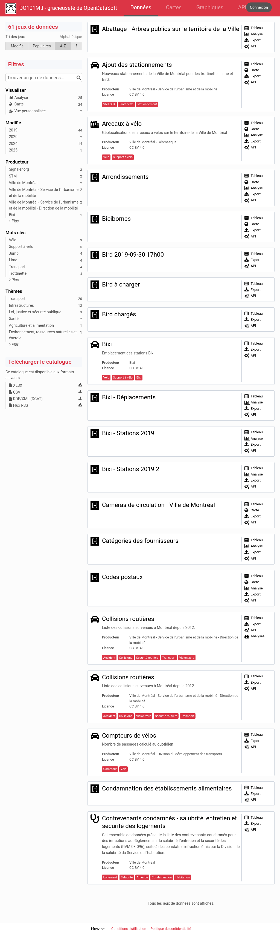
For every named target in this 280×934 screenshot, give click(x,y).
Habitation (183, 877)
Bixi (138, 377)
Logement (110, 877)
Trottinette (126, 104)
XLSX (15, 385)
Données (140, 7)
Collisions (125, 658)
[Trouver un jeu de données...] (43, 77)
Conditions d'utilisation (129, 929)
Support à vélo (123, 157)
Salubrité (127, 877)
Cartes (174, 7)
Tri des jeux (15, 37)
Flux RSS (18, 405)
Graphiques (209, 7)
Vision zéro (186, 658)
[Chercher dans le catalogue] (78, 77)
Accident (109, 658)
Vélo (106, 157)
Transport (168, 658)
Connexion (259, 7)
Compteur (110, 769)
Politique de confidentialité (170, 929)
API (242, 7)
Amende (142, 877)
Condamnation (162, 877)
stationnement (147, 104)
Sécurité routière (147, 658)
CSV (14, 392)
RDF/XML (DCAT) (25, 399)
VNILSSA (109, 104)
